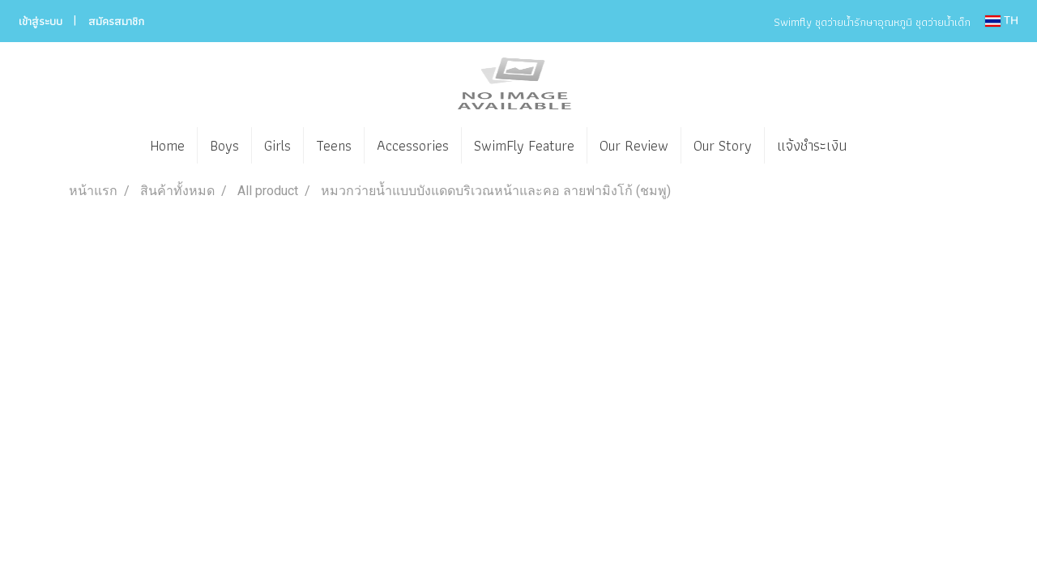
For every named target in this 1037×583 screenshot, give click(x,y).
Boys (224, 145)
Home (167, 145)
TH (1001, 21)
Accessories (413, 145)
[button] (883, 145)
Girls (277, 145)
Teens (334, 145)
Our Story (722, 145)
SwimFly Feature (524, 145)
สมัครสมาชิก (116, 21)
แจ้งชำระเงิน (812, 145)
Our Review (634, 145)
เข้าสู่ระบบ (40, 21)
